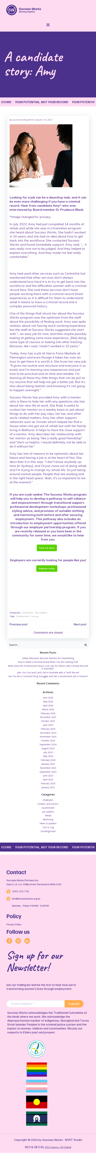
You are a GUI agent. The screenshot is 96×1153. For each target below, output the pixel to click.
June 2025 (48, 724)
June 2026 (48, 697)
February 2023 (48, 783)
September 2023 (48, 771)
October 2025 (48, 721)
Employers (27, 612)
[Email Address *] (35, 1003)
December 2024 (48, 732)
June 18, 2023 (45, 119)
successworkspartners (23, 119)
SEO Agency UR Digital (58, 1147)
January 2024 (48, 763)
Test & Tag (48, 827)
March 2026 (48, 709)
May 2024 (48, 756)
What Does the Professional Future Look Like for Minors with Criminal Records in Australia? (48, 667)
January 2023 (48, 787)
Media (48, 815)
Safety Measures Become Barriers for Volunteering (48, 658)
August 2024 (48, 748)
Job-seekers (41, 612)
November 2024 (48, 736)
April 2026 (48, 705)
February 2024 (48, 760)
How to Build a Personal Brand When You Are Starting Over (48, 661)
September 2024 (48, 744)
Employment (23, 616)
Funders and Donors (48, 803)
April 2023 (48, 779)
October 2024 (48, 740)
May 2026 (48, 701)
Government (48, 807)
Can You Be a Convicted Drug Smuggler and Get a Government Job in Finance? (48, 676)
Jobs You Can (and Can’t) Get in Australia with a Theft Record (48, 672)
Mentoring (48, 819)
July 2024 (48, 752)
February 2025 (48, 728)
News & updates (48, 823)
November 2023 (48, 767)
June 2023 (48, 775)
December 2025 (48, 717)
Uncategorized (48, 831)
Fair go (34, 616)
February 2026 (48, 713)
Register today (47, 568)
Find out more (46, 547)
